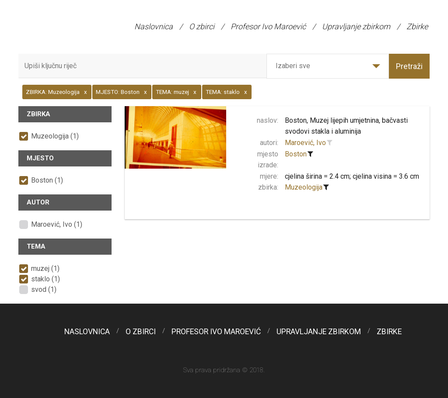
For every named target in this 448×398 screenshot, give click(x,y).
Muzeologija (303, 187)
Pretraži (409, 66)
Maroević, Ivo (305, 142)
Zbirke (417, 26)
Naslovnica (153, 26)
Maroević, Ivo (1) (56, 224)
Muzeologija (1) (55, 136)
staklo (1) (45, 279)
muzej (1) (45, 268)
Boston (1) (47, 180)
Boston (296, 154)
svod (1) (43, 289)
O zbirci (201, 26)
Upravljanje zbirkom (356, 26)
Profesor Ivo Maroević (268, 26)
